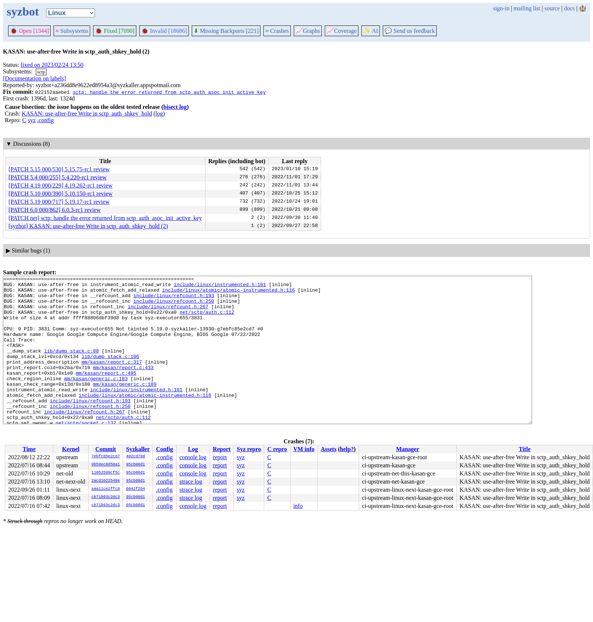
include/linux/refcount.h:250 (173, 306)
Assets (329, 449)
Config (164, 449)
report (220, 457)
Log (193, 449)
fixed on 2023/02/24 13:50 (52, 65)
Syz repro (249, 449)
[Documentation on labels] (34, 78)
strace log (191, 481)
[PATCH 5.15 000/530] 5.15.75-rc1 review (59, 169)
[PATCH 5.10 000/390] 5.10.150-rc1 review (60, 193)
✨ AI (370, 31)
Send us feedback (410, 31)
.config (45, 120)
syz (31, 120)
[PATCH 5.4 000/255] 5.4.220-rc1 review (57, 177)
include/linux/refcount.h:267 (167, 313)
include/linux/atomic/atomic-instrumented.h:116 (228, 293)
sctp (41, 72)
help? (347, 449)
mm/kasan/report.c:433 (123, 386)
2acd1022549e (106, 481)
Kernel (70, 449)
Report (222, 449)
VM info (303, 449)
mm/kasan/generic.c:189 (125, 406)
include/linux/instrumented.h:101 (220, 286)
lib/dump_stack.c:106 (110, 373)
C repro (277, 449)
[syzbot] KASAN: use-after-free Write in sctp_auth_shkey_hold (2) (88, 226)
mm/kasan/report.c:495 (106, 392)
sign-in (501, 8)
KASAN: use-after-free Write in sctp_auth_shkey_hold (87, 113)
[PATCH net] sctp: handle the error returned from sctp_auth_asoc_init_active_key (105, 218)
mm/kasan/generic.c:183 (96, 399)
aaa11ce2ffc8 (106, 489)
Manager (407, 449)
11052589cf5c (106, 472)
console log (193, 457)
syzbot (23, 11)
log (159, 113)
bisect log (175, 107)
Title (525, 449)
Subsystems (71, 31)
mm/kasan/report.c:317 (112, 379)
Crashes (277, 31)
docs (569, 8)
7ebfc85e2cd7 (106, 456)
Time (29, 449)
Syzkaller (138, 449)
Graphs (308, 31)
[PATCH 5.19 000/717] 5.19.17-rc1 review (59, 202)
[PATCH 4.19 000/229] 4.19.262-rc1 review (60, 185)
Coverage (342, 31)
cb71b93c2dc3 (106, 497)
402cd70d (135, 456)
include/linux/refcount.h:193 (173, 299)
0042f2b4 (135, 489)
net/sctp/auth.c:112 (207, 319)
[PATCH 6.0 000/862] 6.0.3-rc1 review (54, 210)
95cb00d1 (135, 464)
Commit (105, 449)
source (552, 8)
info (298, 506)
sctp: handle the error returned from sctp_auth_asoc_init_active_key (169, 92)
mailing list (527, 8)
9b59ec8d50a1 (106, 464)
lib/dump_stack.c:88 (71, 366)
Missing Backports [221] (226, 31)
